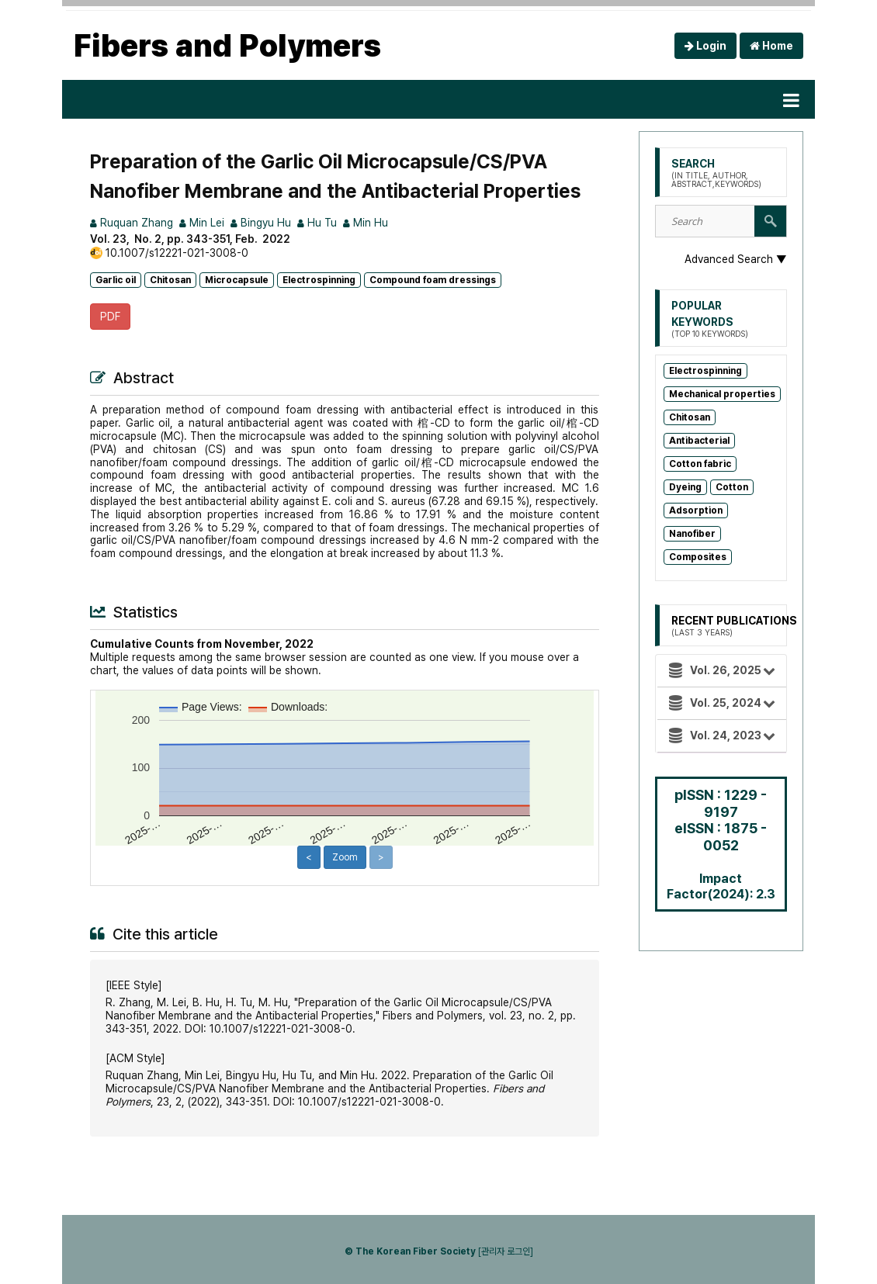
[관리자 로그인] (505, 1251)
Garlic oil (115, 280)
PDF (110, 316)
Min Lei (201, 222)
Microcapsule (237, 280)
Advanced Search (736, 259)
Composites (697, 557)
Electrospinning (319, 280)
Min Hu (365, 222)
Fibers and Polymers (227, 45)
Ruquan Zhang (131, 222)
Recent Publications (734, 626)
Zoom (345, 857)
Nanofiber (692, 533)
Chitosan (170, 280)
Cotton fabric (700, 464)
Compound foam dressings (432, 280)
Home (771, 46)
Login (705, 46)
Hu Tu (317, 222)
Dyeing (685, 487)
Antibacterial (699, 440)
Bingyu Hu (261, 222)
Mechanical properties (722, 394)
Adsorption (696, 510)
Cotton (732, 487)
